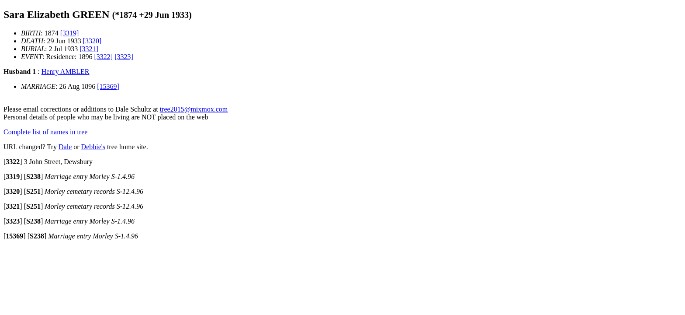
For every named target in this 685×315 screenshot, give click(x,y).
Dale (65, 146)
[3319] (69, 33)
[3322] (103, 56)
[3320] (92, 41)
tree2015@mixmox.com (194, 109)
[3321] (89, 48)
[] (12, 161)
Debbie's (93, 146)
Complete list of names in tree (45, 132)
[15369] (108, 86)
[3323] (123, 56)
